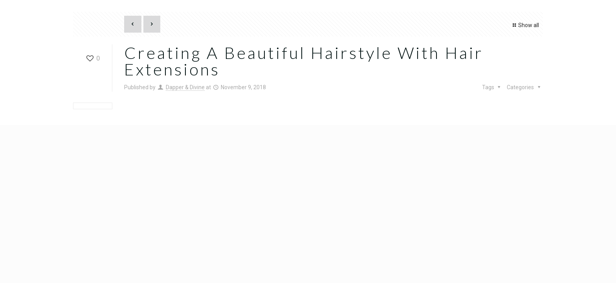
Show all (524, 25)
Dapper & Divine (185, 87)
